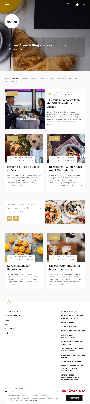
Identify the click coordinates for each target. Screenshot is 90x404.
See (54, 79)
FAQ (6, 337)
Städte (46, 79)
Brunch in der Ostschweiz (73, 336)
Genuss (16, 79)
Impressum (10, 333)
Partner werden (12, 321)
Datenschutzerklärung (33, 400)
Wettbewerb (11, 82)
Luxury (35, 79)
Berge (26, 79)
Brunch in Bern (68, 327)
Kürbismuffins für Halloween (19, 272)
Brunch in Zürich (68, 332)
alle (7, 79)
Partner (76, 79)
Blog (7, 325)
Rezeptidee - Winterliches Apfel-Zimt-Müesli (62, 172)
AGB (6, 329)
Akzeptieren (74, 398)
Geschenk (64, 79)
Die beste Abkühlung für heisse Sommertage (66, 272)
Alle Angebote (11, 316)
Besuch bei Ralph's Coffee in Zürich (20, 170)
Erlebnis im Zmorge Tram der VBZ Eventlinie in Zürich (65, 105)
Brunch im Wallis (69, 316)
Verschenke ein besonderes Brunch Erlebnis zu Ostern (70, 382)
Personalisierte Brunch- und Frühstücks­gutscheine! (72, 373)
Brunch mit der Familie (71, 366)
